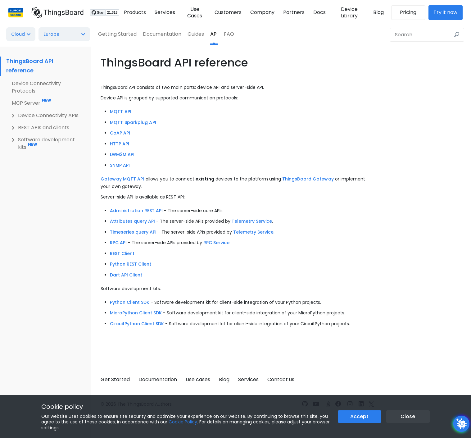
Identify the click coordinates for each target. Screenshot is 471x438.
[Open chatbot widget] (461, 424)
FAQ (229, 34)
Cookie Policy (183, 422)
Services (163, 12)
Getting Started (117, 34)
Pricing (410, 12)
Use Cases (193, 12)
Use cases (198, 379)
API (214, 34)
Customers (227, 12)
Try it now (447, 12)
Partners (293, 12)
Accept (359, 416)
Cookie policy (62, 407)
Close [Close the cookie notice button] (408, 416)
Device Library (350, 12)
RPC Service (216, 243)
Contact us (280, 379)
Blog (380, 12)
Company (262, 12)
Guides (196, 34)
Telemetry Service (252, 221)
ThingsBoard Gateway (308, 179)
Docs (319, 12)
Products (133, 12)
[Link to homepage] (56, 12)
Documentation (162, 34)
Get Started (115, 379)
